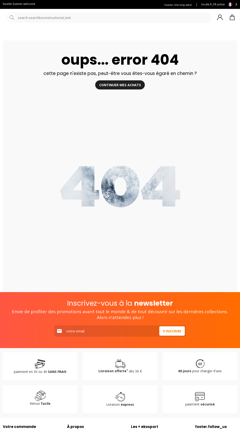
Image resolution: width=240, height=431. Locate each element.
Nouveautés (174, 35)
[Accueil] (27, 18)
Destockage (207, 35)
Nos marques (145, 35)
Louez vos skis (146, 5)
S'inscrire (172, 341)
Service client (83, 5)
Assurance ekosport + (114, 5)
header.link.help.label (178, 5)
